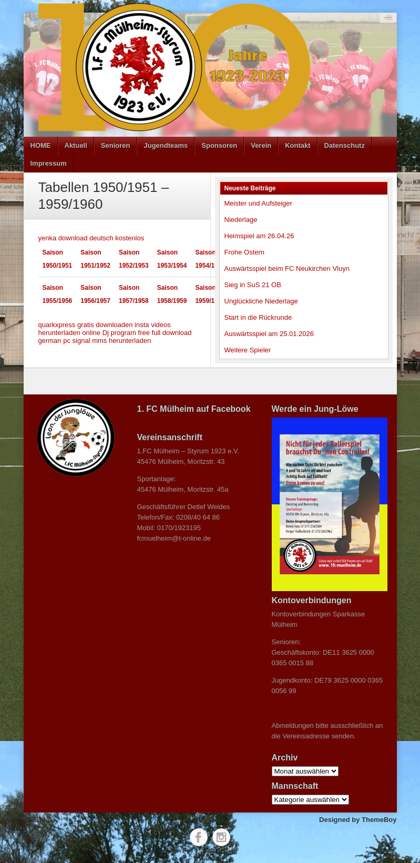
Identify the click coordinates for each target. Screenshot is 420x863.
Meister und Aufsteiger (258, 203)
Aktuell (76, 145)
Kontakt (297, 145)
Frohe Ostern (244, 252)
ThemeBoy (379, 820)
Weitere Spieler (247, 350)
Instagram (221, 837)
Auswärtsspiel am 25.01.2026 (269, 334)
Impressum (48, 163)
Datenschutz (344, 145)
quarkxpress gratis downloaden (85, 325)
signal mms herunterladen (112, 340)
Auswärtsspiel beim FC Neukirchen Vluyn (287, 268)
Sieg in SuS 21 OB (252, 285)
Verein (261, 145)
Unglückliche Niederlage (261, 301)
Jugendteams (166, 145)
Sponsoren (219, 145)
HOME (40, 145)
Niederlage (241, 220)
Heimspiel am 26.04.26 (259, 236)
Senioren (115, 145)
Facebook (198, 837)
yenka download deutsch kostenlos (91, 238)
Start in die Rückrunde (258, 317)
